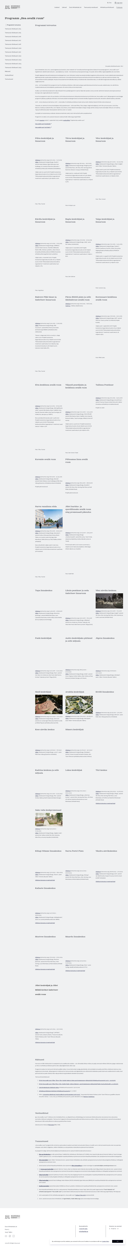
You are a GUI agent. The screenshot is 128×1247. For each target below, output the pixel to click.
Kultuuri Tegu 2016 (80, 1195)
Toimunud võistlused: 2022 (13, 56)
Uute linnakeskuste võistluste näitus (49, 1087)
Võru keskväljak (43, 1160)
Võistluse (37, 160)
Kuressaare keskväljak (47, 1169)
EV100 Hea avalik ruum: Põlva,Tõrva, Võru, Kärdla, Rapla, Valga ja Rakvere (59, 1084)
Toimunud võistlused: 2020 (13, 48)
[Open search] (109, 3)
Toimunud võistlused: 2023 (13, 60)
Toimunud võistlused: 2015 (13, 33)
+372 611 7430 (83, 1228)
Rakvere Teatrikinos (89, 1096)
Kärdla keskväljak (44, 1186)
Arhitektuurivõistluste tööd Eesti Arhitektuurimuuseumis (54, 1091)
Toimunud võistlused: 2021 (13, 52)
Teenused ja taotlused (91, 7)
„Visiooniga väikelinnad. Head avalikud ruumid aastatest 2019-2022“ (62, 1094)
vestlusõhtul (66, 120)
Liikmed (64, 7)
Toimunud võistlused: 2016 (13, 36)
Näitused (7, 71)
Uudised (56, 7)
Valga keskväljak (43, 1174)
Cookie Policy (105, 1241)
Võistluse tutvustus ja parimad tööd (105, 803)
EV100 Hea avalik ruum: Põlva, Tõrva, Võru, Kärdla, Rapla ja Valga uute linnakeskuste (62, 1080)
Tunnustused (9, 79)
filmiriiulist (51, 1124)
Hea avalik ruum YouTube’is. (43, 127)
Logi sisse (118, 3)
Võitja (36, 162)
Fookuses (119, 7)
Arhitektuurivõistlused (107, 7)
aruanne (42, 120)
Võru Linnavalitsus (77, 1165)
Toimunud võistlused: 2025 (13, 67)
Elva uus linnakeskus (45, 1154)
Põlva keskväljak (44, 1180)
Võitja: (67, 965)
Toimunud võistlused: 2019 (13, 44)
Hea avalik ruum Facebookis (43, 124)
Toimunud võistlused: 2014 (13, 29)
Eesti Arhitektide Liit (75, 7)
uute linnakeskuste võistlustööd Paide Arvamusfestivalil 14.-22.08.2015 (98, 1084)
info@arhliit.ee (83, 1231)
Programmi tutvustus (14, 25)
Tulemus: (68, 305)
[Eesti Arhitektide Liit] (12, 8)
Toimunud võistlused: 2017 (13, 40)
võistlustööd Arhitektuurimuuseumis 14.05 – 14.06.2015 (100, 1080)
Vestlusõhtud (9, 75)
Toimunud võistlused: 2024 (13, 63)
